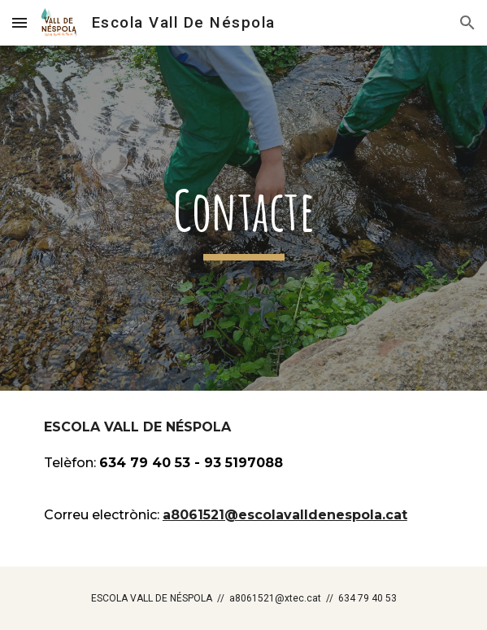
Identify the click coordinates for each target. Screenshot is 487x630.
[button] (19, 22)
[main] (243, 218)
